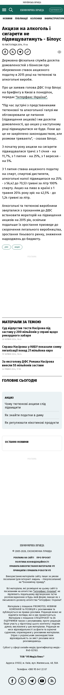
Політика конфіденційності (32, 562)
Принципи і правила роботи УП (32, 570)
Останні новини (17, 441)
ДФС (6, 247)
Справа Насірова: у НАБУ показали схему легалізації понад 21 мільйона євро (31, 348)
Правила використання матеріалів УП (32, 566)
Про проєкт (44, 557)
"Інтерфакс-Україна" (44, 591)
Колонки (36, 18)
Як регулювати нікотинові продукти (32, 423)
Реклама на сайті (23, 557)
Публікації (21, 18)
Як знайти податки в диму (24, 415)
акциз (17, 247)
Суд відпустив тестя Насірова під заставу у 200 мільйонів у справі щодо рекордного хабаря (30, 331)
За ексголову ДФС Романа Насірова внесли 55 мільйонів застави (28, 363)
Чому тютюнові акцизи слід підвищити (25, 406)
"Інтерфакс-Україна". (31, 97)
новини (7, 18)
